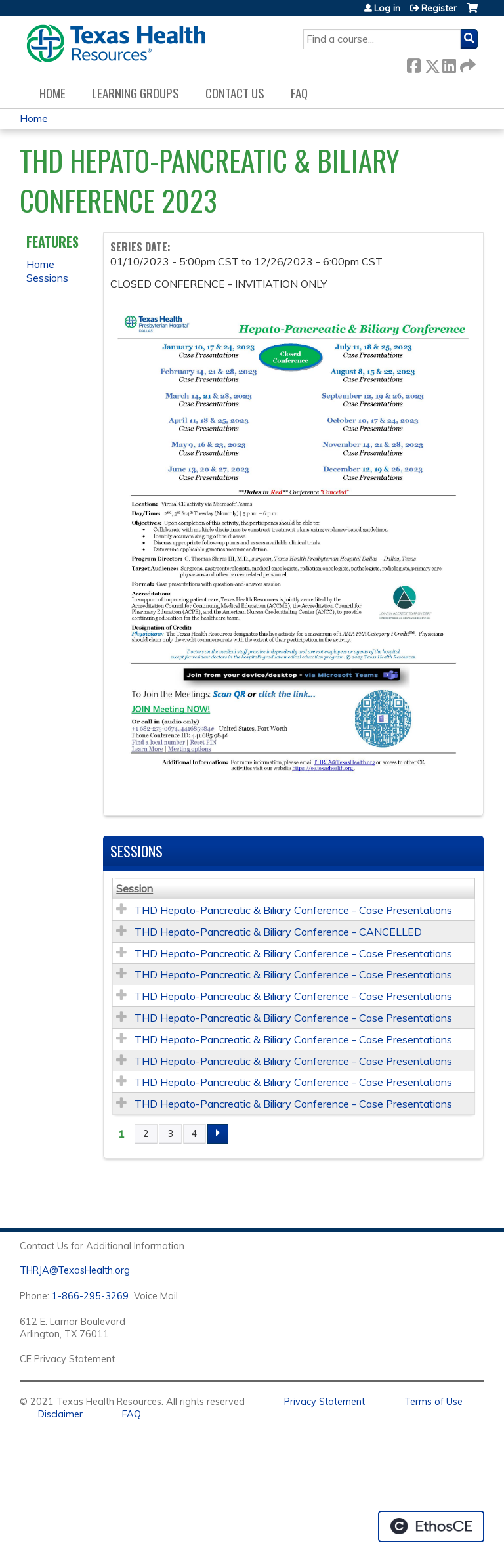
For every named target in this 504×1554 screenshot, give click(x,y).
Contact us (234, 92)
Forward (466, 63)
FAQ (299, 92)
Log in (387, 7)
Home (52, 92)
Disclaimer (60, 1414)
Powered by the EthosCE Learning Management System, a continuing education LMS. (431, 1526)
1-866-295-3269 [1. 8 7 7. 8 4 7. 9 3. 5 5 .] (90, 1296)
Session (134, 888)
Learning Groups (135, 92)
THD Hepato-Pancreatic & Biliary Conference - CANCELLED (278, 931)
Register (439, 7)
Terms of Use (433, 1402)
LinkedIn (448, 63)
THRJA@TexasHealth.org (75, 1270)
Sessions (47, 277)
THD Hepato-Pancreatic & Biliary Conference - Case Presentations (293, 910)
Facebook (413, 63)
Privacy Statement (324, 1402)
